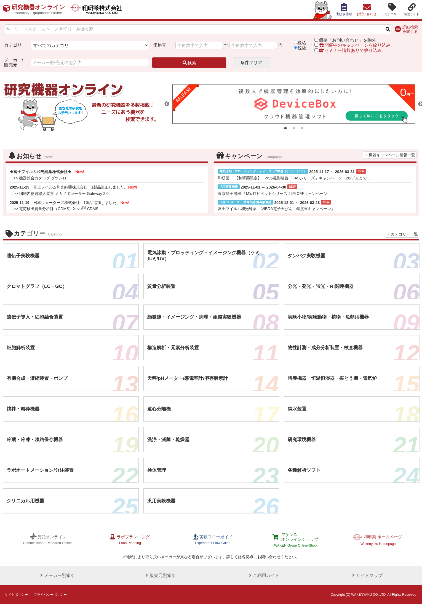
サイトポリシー (16, 594)
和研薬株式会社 (101, 9)
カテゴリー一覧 (404, 234)
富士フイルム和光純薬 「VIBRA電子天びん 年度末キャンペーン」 (276, 208)
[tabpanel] (293, 104)
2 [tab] (294, 128)
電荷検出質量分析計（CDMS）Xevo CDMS (58, 208)
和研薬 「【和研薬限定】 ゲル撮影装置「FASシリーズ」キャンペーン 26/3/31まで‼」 (295, 178)
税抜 (301, 48)
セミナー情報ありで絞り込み (348, 50)
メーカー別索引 (56, 575)
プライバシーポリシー (50, 594)
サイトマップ (366, 575)
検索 (189, 62)
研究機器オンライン (40, 9)
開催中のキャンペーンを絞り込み (355, 45)
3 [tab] (302, 128)
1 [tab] (285, 128)
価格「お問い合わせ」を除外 (347, 40)
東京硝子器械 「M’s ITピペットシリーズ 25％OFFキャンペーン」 (274, 193)
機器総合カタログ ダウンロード (46, 178)
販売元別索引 (159, 575)
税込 (301, 42)
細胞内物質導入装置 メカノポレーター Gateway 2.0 (63, 193)
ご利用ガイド (263, 575)
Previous (167, 104)
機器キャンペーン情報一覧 (392, 155)
